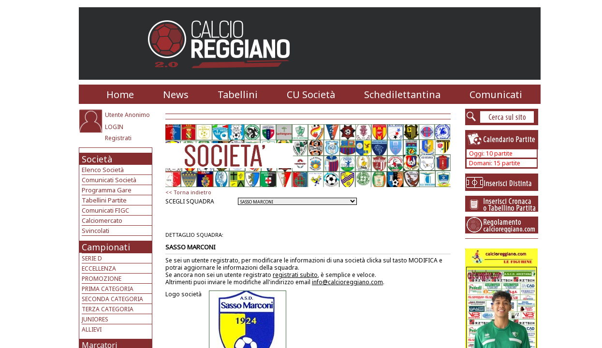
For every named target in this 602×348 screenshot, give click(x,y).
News (176, 94)
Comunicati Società (109, 179)
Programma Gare (107, 190)
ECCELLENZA (99, 268)
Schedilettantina (402, 94)
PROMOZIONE (101, 279)
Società (97, 159)
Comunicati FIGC (105, 210)
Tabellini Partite (104, 200)
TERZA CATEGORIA (107, 309)
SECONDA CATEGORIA (112, 299)
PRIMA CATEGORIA (107, 289)
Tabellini (238, 94)
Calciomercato (102, 220)
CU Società (311, 94)
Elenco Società (103, 169)
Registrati (118, 138)
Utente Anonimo (127, 115)
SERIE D (92, 258)
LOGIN (114, 127)
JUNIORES (95, 319)
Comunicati (496, 94)
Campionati (106, 247)
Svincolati (95, 230)
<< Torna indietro (188, 192)
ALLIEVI (92, 329)
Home (120, 94)
